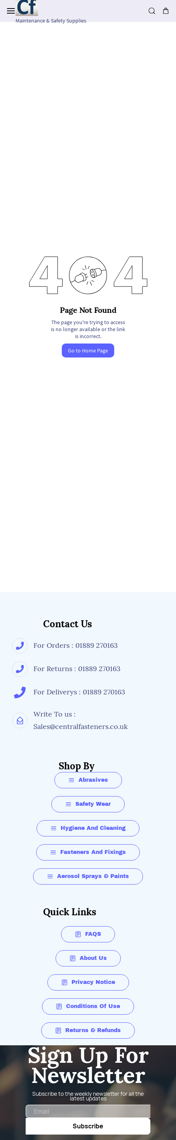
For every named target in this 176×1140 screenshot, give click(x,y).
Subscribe (88, 1126)
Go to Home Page (88, 350)
